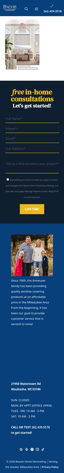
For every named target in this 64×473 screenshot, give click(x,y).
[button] (26, 9)
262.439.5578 (41, 427)
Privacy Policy (50, 467)
